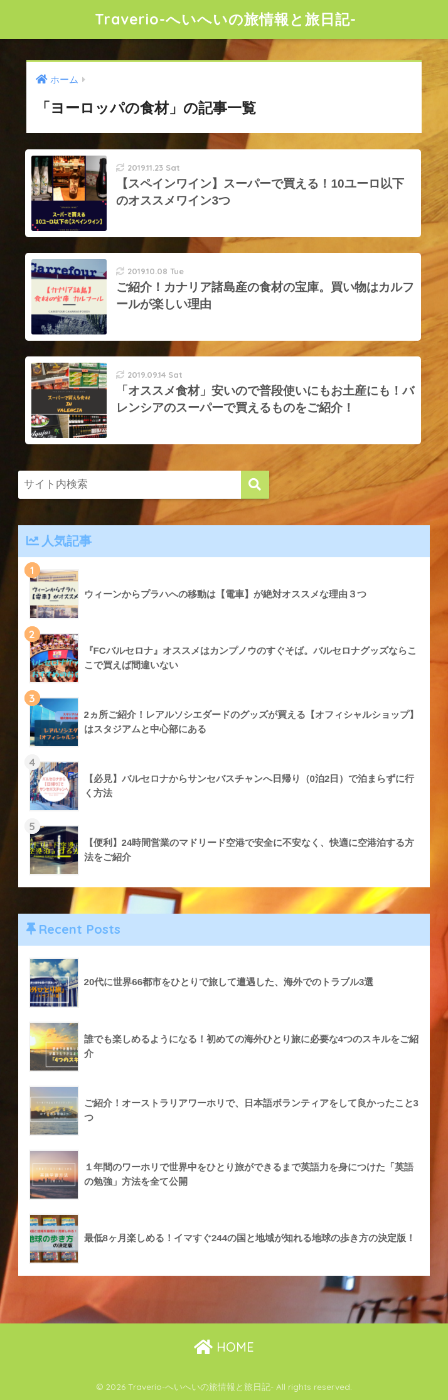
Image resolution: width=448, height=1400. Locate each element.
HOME (224, 1347)
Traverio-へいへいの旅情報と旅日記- (225, 19)
